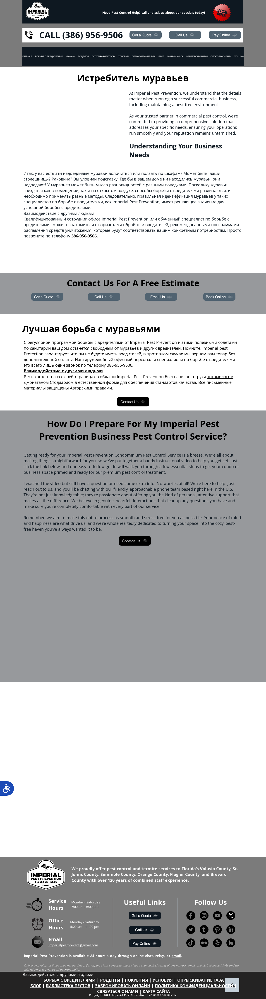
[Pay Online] (225, 35)
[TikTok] (190, 942)
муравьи (100, 173)
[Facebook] (190, 915)
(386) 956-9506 (92, 35)
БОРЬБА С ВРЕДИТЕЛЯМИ (69, 980)
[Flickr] (204, 942)
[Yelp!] (217, 942)
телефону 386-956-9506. (110, 365)
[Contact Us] (133, 401)
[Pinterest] (217, 929)
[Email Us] (161, 297)
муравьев (129, 348)
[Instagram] (204, 915)
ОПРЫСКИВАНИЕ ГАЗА (200, 980)
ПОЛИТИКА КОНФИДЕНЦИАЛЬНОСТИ (194, 986)
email (176, 956)
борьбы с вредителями (176, 190)
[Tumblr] (204, 929)
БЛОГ (35, 986)
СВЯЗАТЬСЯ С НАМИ (117, 991)
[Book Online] (219, 297)
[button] (244, 56)
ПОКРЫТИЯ (136, 980)
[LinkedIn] (230, 929)
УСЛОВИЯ (163, 980)
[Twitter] (190, 929)
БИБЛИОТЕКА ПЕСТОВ (68, 986)
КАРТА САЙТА (156, 991)
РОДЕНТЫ (110, 980)
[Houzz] (230, 942)
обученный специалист (181, 219)
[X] (230, 915)
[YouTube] (217, 915)
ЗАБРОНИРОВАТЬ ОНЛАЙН (122, 986)
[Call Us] (185, 35)
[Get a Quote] (145, 35)
